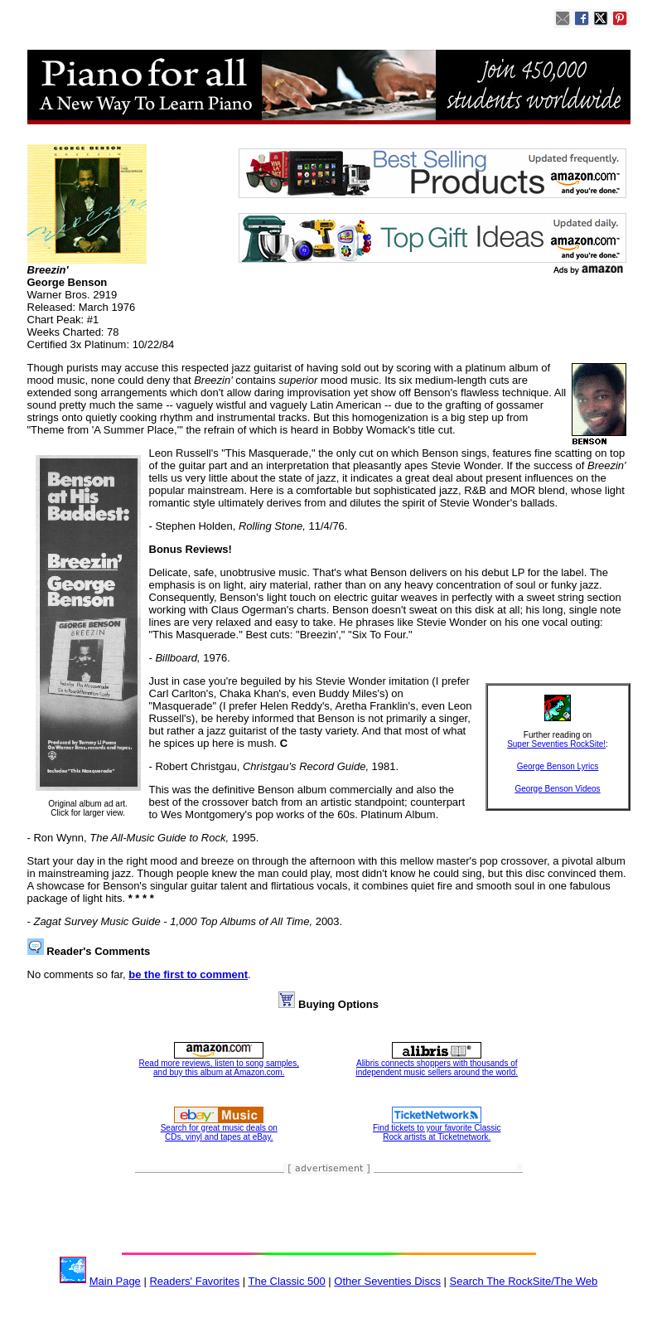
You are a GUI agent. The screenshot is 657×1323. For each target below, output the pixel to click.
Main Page (115, 1281)
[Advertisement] (329, 1214)
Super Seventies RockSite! (556, 744)
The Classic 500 (287, 1281)
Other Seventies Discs (387, 1281)
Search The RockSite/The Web (524, 1281)
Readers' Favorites (194, 1281)
